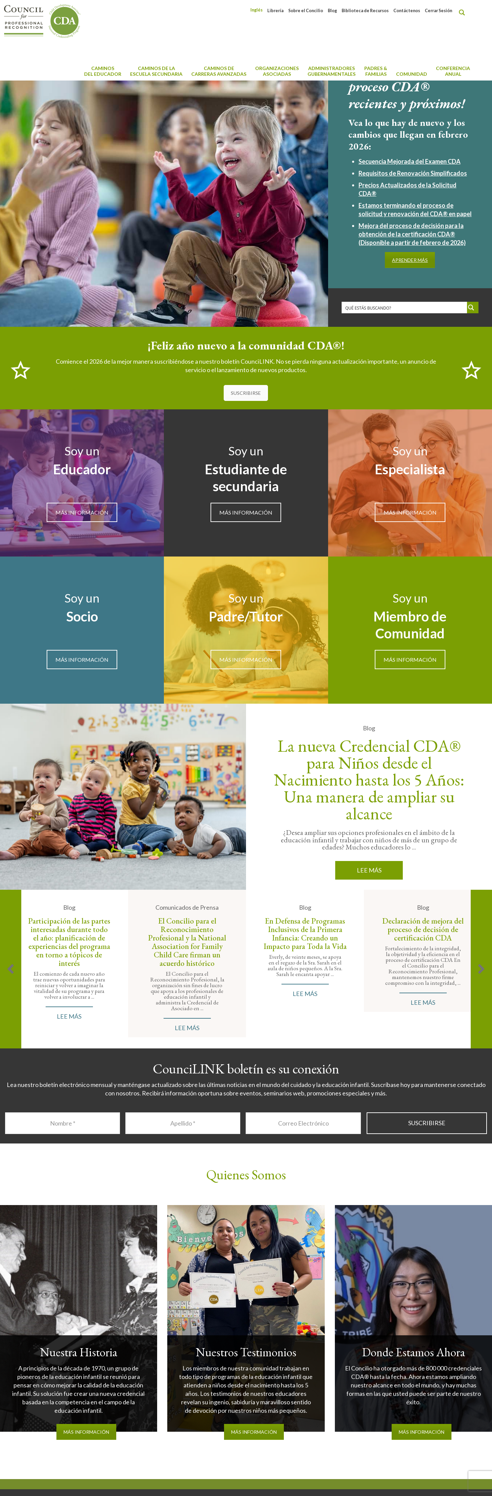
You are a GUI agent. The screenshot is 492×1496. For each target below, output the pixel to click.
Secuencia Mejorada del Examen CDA (410, 161)
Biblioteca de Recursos (365, 10)
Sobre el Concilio (305, 10)
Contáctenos (406, 10)
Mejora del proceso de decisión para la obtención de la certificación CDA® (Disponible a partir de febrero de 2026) (412, 234)
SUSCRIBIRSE (246, 393)
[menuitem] (256, 10)
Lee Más (369, 870)
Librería (275, 10)
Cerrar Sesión (438, 10)
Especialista (410, 469)
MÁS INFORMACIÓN (81, 512)
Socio (82, 616)
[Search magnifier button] (463, 12)
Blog (332, 10)
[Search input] (404, 307)
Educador (82, 469)
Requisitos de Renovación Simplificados (413, 173)
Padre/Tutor (246, 616)
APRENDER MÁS (410, 260)
